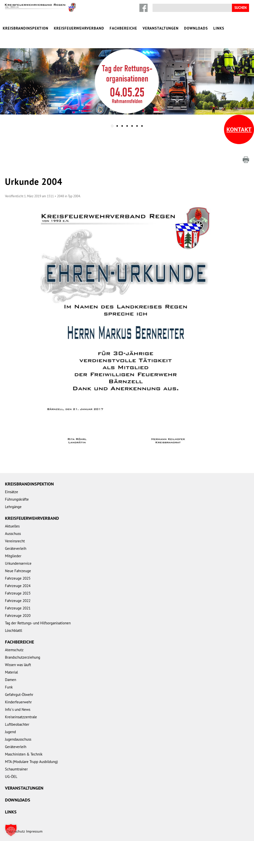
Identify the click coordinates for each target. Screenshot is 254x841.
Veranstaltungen (161, 28)
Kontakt (239, 129)
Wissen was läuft (18, 664)
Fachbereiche (123, 28)
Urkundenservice (18, 563)
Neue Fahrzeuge (18, 570)
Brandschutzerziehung (22, 657)
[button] (11, 830)
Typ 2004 (74, 196)
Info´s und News (17, 709)
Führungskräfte (17, 499)
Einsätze (11, 491)
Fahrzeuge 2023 (18, 593)
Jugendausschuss (18, 739)
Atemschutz (14, 649)
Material (11, 672)
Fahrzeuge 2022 (18, 600)
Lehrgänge (13, 506)
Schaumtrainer (16, 769)
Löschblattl (13, 630)
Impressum (34, 831)
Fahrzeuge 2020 (18, 615)
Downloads (196, 28)
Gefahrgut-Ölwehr (19, 694)
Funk (9, 687)
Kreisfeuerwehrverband (79, 28)
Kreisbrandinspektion (25, 28)
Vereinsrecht (15, 541)
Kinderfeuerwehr (18, 702)
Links (218, 28)
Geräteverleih (15, 548)
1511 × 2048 (55, 196)
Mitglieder (13, 556)
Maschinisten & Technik (23, 754)
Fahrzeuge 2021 (18, 608)
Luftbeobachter (17, 724)
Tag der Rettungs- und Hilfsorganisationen (38, 623)
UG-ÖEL (11, 776)
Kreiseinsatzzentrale (21, 717)
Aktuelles (12, 526)
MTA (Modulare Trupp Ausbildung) (31, 761)
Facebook (143, 8)
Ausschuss (13, 533)
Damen (10, 679)
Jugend (10, 731)
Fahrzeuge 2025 (18, 578)
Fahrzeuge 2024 (18, 585)
